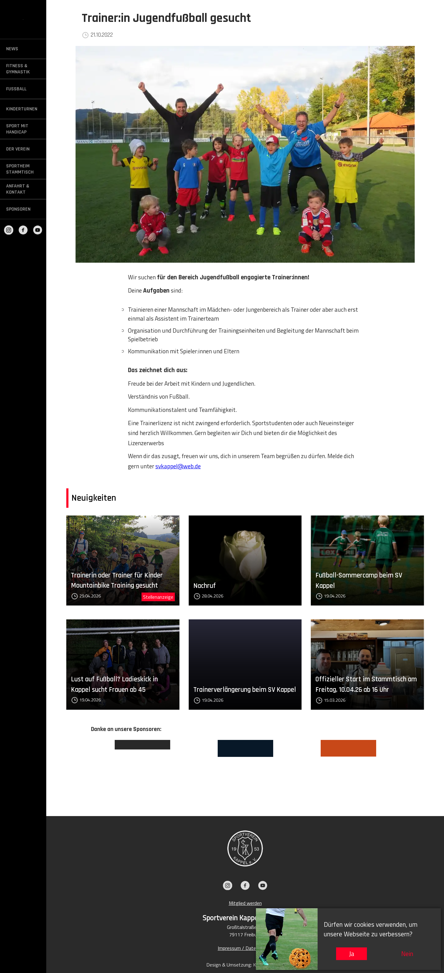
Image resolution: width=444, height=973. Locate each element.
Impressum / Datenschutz (245, 948)
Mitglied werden (245, 903)
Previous (86, 769)
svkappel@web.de (178, 466)
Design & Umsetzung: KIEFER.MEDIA (245, 964)
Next (404, 769)
